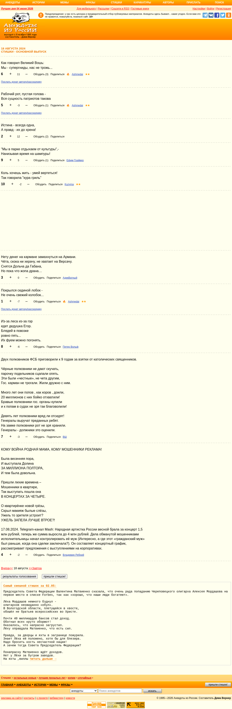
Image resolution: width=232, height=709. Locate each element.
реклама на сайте (11, 698)
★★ (87, 74)
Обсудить (40, 184)
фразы (65, 684)
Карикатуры (142, 2)
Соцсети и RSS (120, 8)
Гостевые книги (140, 8)
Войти (210, 8)
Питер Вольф (70, 346)
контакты (29, 698)
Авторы (168, 2)
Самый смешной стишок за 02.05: (29, 586)
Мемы (64, 2)
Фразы (90, 2)
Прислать (193, 2)
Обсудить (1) (40, 105)
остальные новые (25, 677)
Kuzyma (69, 184)
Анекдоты (12, 2)
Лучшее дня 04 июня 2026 (17, 8)
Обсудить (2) (40, 136)
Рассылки (103, 8)
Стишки (116, 2)
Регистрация (223, 8)
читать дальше (43, 659)
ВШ (65, 436)
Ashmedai (77, 74)
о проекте (42, 698)
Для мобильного (86, 8)
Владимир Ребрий (73, 554)
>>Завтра (35, 568)
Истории (38, 2)
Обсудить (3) (40, 74)
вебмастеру (57, 698)
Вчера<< (7, 568)
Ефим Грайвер (75, 160)
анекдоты (23, 684)
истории (40, 684)
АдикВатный (70, 277)
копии (71, 677)
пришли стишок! (218, 684)
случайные (84, 677)
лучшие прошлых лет (52, 677)
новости (70, 698)
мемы (53, 684)
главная (7, 684)
